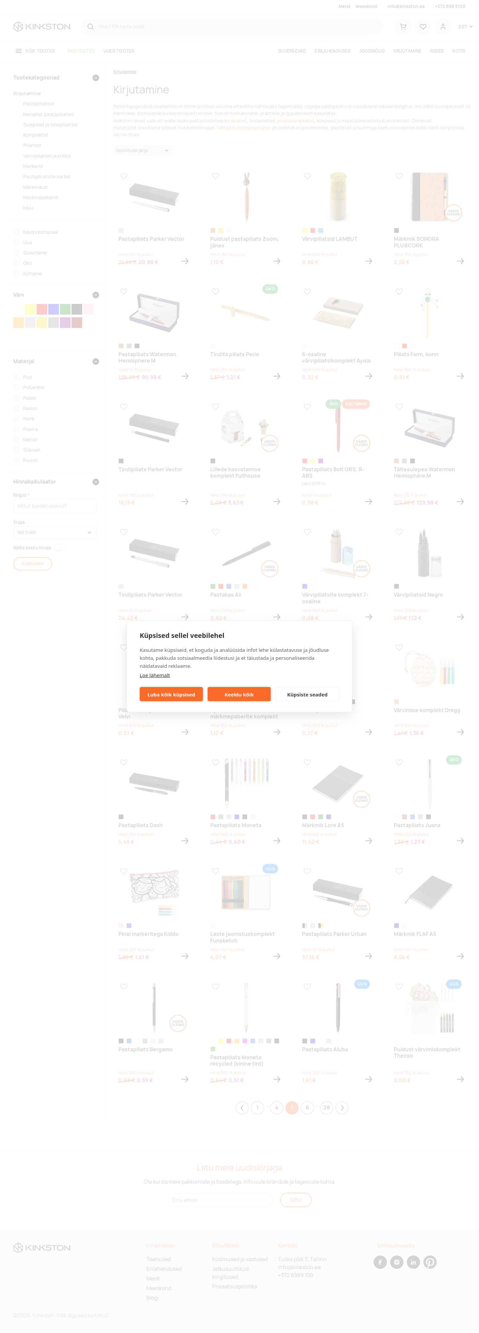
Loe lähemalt (155, 675)
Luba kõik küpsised (171, 694)
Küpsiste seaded (307, 694)
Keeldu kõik (239, 694)
